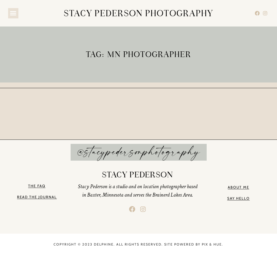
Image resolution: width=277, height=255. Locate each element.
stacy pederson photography (138, 13)
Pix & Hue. (212, 244)
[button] (13, 13)
